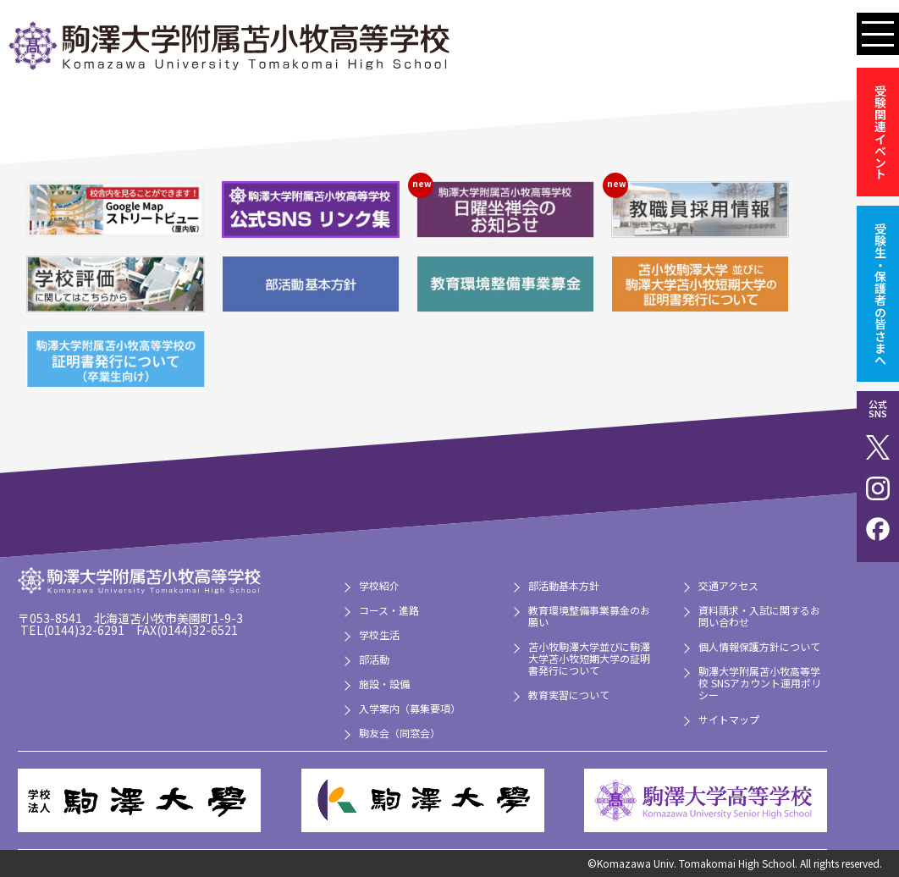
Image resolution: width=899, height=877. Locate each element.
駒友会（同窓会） (399, 732)
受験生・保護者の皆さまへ (880, 294)
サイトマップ (728, 719)
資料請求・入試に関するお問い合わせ (759, 616)
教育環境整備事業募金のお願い (589, 616)
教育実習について (568, 694)
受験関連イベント (880, 132)
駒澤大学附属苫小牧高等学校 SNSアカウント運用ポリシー (759, 683)
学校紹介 (379, 585)
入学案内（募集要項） (410, 708)
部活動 (374, 659)
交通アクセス (728, 585)
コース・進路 (389, 610)
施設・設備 (384, 683)
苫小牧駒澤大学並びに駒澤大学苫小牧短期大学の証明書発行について (589, 658)
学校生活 (379, 634)
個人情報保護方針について (759, 646)
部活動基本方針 (563, 585)
